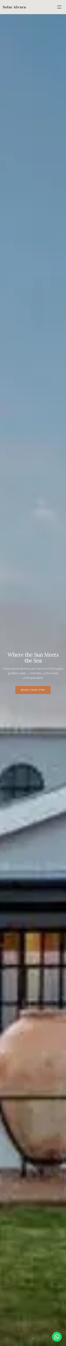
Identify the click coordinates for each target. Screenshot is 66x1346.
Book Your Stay (33, 690)
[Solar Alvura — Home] (14, 7)
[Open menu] (59, 7)
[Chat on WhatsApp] (57, 1337)
